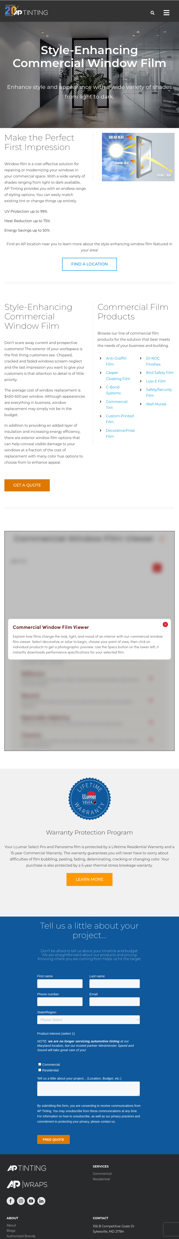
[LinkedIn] (41, 1201)
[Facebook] (11, 1201)
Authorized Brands (21, 1236)
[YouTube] (31, 1201)
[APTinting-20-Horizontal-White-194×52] (26, 6)
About (11, 1225)
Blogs (11, 1231)
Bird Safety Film (160, 373)
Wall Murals (156, 404)
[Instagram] (21, 1201)
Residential (101, 1179)
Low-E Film (156, 381)
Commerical (102, 1174)
